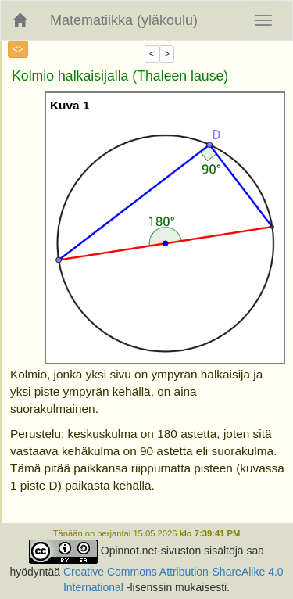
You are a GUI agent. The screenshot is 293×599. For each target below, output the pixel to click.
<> (18, 49)
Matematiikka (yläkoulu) (124, 20)
